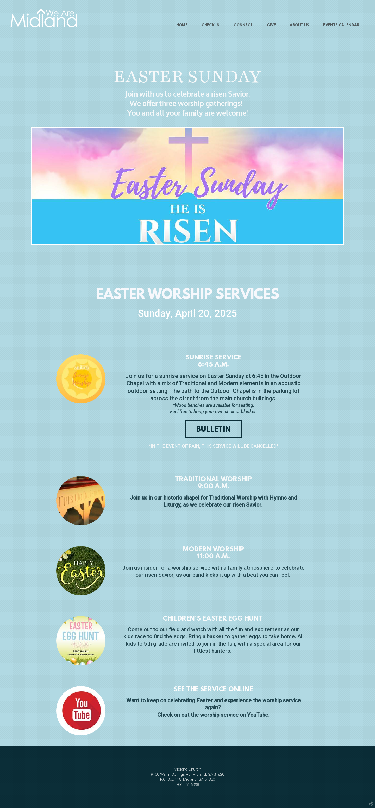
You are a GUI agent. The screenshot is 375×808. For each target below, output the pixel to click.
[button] (213, 429)
